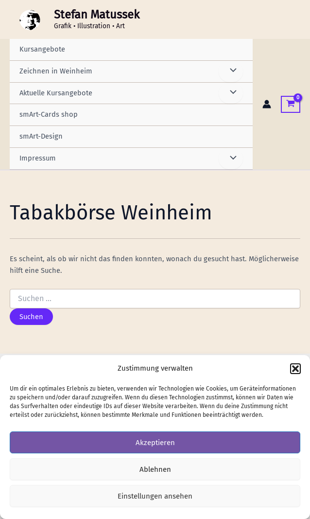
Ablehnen (155, 469)
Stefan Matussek (96, 14)
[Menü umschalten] (231, 71)
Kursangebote (42, 49)
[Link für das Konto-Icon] (266, 104)
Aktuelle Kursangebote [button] (55, 93)
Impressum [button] (37, 158)
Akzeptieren (155, 442)
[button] (295, 369)
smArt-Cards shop (48, 114)
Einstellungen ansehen (155, 496)
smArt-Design (41, 136)
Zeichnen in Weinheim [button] (55, 71)
